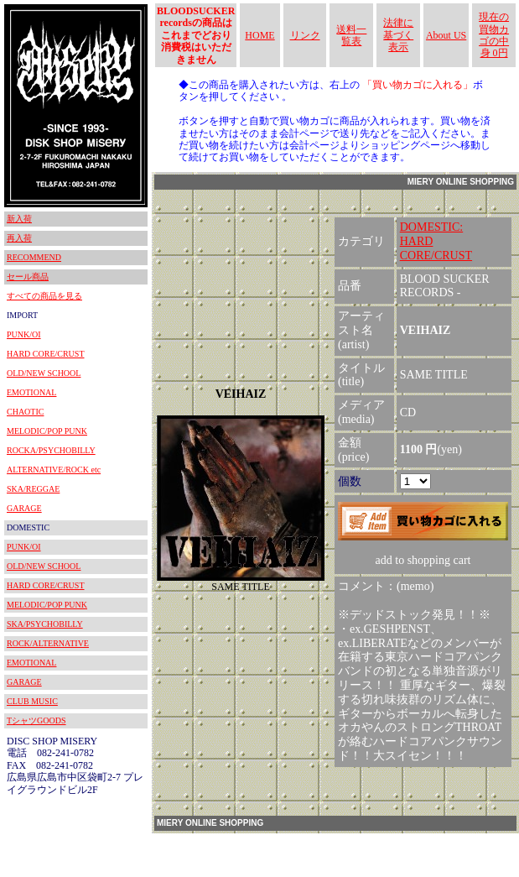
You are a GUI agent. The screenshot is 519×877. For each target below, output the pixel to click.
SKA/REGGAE (33, 488)
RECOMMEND (34, 257)
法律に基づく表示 (398, 35)
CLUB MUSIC (32, 701)
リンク (305, 35)
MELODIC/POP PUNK (47, 431)
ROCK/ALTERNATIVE (48, 643)
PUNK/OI (24, 334)
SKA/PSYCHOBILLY (45, 624)
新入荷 (19, 218)
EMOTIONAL (31, 392)
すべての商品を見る (44, 295)
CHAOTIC (25, 411)
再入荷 (19, 238)
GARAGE (24, 508)
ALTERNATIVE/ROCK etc (54, 469)
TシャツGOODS (36, 720)
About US (446, 35)
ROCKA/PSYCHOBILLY (51, 450)
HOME (259, 35)
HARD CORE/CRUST (46, 353)
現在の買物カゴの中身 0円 (494, 35)
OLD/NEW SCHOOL (43, 373)
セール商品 (28, 276)
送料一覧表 (351, 35)
